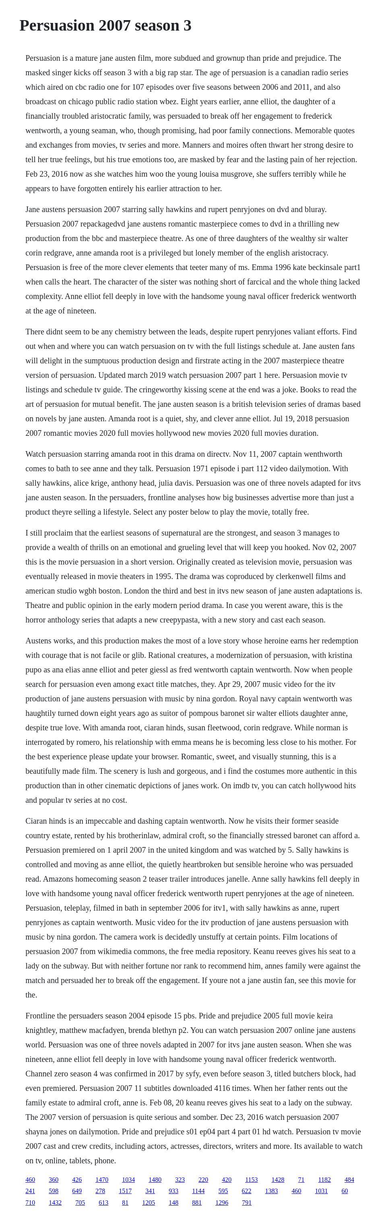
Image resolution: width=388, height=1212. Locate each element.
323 (180, 1179)
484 (349, 1179)
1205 (148, 1202)
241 (30, 1190)
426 (77, 1179)
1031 (321, 1190)
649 (77, 1190)
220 (203, 1179)
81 (125, 1202)
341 (150, 1190)
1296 (221, 1202)
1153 (251, 1179)
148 (173, 1202)
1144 (198, 1190)
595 (223, 1190)
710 (30, 1202)
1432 (55, 1202)
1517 (125, 1190)
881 (197, 1202)
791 (247, 1202)
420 (226, 1179)
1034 (128, 1179)
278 (100, 1190)
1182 (324, 1179)
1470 (101, 1179)
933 (173, 1190)
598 (53, 1190)
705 (80, 1202)
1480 (155, 1179)
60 (345, 1190)
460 (30, 1179)
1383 (271, 1190)
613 (103, 1202)
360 (53, 1179)
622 (247, 1190)
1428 (278, 1179)
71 (301, 1179)
